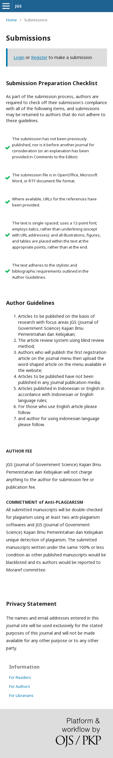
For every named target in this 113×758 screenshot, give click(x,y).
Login (19, 57)
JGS (18, 6)
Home (11, 20)
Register (39, 57)
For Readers (20, 677)
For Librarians (21, 695)
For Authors (19, 686)
